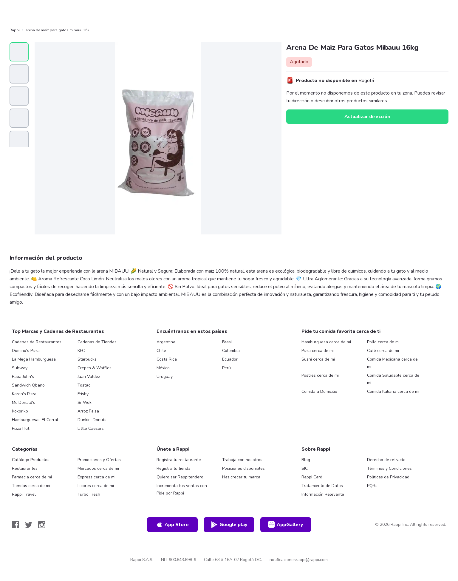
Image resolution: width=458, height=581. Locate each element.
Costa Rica (167, 359)
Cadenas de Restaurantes (36, 342)
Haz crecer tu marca (241, 477)
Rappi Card (311, 477)
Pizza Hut (20, 428)
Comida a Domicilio (319, 391)
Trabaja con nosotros (242, 460)
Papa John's (23, 376)
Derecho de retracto (386, 460)
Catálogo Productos (30, 460)
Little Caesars (91, 428)
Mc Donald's (23, 402)
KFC (81, 350)
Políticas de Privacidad (388, 477)
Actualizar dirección (367, 116)
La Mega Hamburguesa (34, 359)
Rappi (15, 30)
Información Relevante (322, 494)
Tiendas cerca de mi (31, 486)
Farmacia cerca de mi (32, 477)
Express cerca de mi (96, 477)
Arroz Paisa (88, 411)
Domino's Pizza (26, 350)
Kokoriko (20, 411)
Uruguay (165, 376)
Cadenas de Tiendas (97, 342)
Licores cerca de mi (96, 486)
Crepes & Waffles (95, 368)
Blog (305, 460)
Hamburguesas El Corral (35, 420)
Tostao (84, 385)
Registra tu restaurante (179, 460)
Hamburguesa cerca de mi (326, 342)
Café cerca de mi (383, 350)
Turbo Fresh (89, 494)
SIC (304, 468)
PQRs (372, 486)
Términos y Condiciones (389, 468)
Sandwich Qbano (28, 385)
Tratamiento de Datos (322, 486)
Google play (229, 524)
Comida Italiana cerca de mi (393, 391)
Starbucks (87, 359)
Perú (226, 368)
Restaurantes (25, 468)
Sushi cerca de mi (318, 359)
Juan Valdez (89, 376)
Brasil (227, 342)
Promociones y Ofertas (99, 460)
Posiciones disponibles (243, 468)
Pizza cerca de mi (317, 350)
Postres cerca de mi (320, 375)
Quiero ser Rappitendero (180, 477)
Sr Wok (85, 402)
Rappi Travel (24, 494)
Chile (161, 350)
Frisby (83, 394)
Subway (19, 368)
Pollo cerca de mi (383, 342)
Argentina (166, 342)
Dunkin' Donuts (92, 420)
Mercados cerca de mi (98, 468)
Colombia (231, 350)
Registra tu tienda (174, 468)
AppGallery (285, 524)
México (163, 368)
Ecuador (230, 359)
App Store (172, 524)
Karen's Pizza (24, 394)
